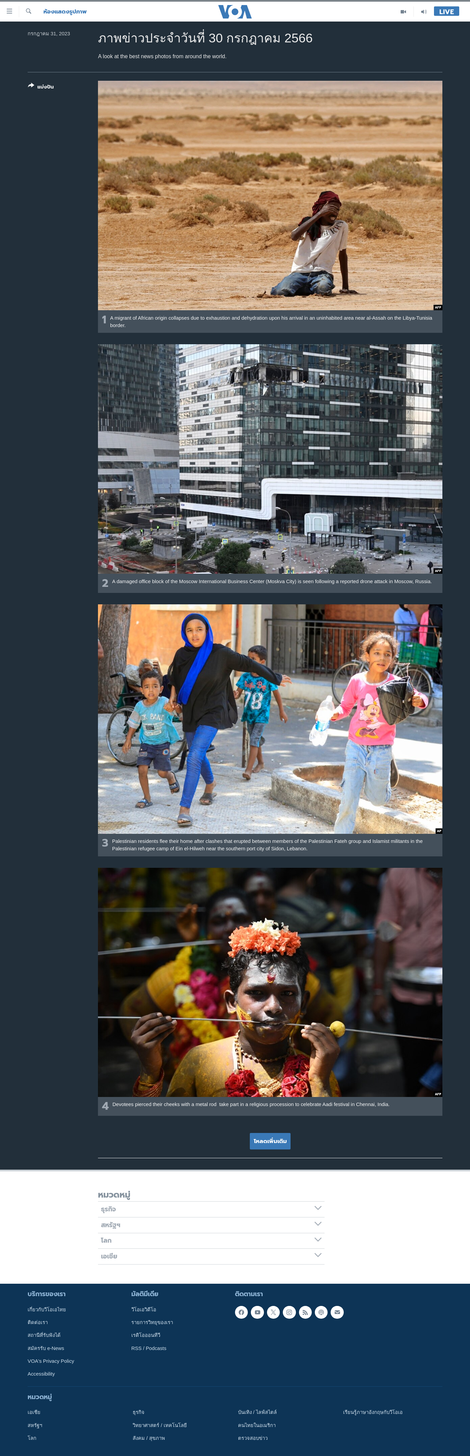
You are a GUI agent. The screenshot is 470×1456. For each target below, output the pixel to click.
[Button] (41, 88)
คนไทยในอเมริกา (257, 1425)
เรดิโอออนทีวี (145, 1335)
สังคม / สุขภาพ (149, 1438)
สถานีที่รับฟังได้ (44, 1335)
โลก (32, 1438)
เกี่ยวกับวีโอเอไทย (47, 1309)
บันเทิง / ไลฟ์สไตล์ (257, 1412)
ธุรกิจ (138, 1412)
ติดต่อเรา (38, 1322)
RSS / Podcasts (148, 1348)
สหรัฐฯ (35, 1425)
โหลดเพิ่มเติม (270, 1141)
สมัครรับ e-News (46, 1348)
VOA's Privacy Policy (51, 1361)
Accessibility (41, 1374)
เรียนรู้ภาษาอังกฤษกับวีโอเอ (373, 1412)
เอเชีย (34, 1412)
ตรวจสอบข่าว (253, 1438)
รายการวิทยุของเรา (152, 1322)
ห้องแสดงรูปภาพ (65, 11)
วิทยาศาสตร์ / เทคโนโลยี (160, 1425)
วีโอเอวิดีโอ (143, 1309)
